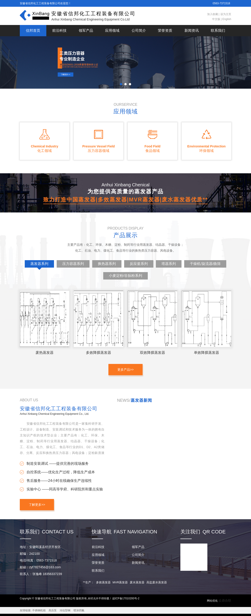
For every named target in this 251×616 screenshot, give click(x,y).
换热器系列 (107, 264)
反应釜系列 (139, 264)
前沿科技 (59, 30)
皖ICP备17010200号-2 (125, 598)
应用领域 (112, 30)
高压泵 (53, 610)
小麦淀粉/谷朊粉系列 (125, 276)
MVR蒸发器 (120, 582)
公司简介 (139, 30)
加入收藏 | (213, 14)
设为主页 (225, 14)
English (226, 19)
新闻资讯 (191, 30)
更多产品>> (125, 369)
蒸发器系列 (39, 265)
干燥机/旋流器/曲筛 (205, 264)
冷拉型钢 (65, 610)
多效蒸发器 (103, 582)
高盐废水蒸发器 (156, 582)
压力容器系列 (73, 264)
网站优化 (212, 600)
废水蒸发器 (137, 582)
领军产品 (86, 30)
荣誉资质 (165, 30)
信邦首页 (33, 30)
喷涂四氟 (79, 610)
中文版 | (217, 19)
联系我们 (218, 30)
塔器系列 (168, 264)
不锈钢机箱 (39, 610)
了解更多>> (37, 504)
